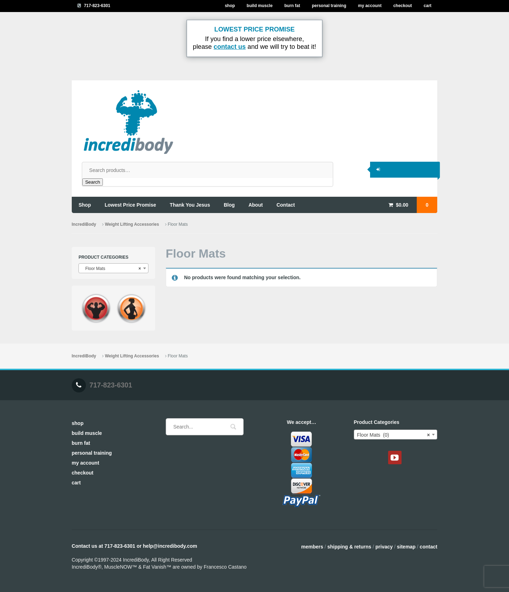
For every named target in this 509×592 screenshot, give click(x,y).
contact (285, 205)
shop (84, 205)
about (255, 205)
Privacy (384, 547)
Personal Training (329, 5)
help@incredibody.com (170, 546)
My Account (370, 5)
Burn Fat (292, 5)
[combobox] (113, 268)
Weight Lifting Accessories (132, 224)
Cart (428, 5)
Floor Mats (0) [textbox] (393, 435)
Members (312, 547)
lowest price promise (130, 205)
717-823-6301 (97, 5)
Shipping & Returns (349, 547)
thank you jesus (190, 205)
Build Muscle (260, 5)
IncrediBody (84, 224)
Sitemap (406, 547)
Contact (428, 547)
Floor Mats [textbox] (111, 269)
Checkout (402, 5)
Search (92, 182)
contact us (229, 46)
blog (229, 205)
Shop (230, 5)
